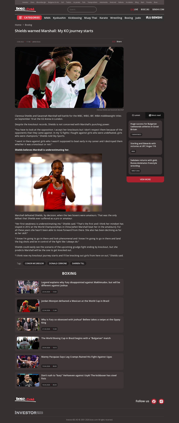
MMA (47, 17)
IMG (18, 2)
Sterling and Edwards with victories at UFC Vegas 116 (143, 145)
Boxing (129, 17)
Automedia (104, 2)
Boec (156, 2)
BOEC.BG (145, 9)
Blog (136, 2)
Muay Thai (90, 17)
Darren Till (78, 263)
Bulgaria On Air (53, 2)
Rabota (121, 2)
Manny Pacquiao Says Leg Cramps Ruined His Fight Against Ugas (76, 356)
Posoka (149, 2)
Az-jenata (76, 2)
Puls (83, 2)
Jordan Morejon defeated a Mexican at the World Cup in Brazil (75, 300)
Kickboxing (75, 17)
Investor (25, 2)
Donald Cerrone (58, 263)
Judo (138, 17)
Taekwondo (136, 134)
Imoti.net (113, 2)
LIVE (134, 9)
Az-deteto (129, 2)
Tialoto (68, 2)
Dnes (32, 2)
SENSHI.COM (158, 9)
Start (142, 2)
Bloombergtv (41, 2)
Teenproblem (92, 2)
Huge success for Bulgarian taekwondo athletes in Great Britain (145, 126)
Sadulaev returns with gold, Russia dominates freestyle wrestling (144, 163)
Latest (136, 115)
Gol (62, 2)
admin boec (36, 42)
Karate (104, 17)
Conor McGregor (34, 263)
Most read (155, 115)
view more (145, 179)
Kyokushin (59, 17)
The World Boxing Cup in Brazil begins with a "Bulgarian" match (76, 338)
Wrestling (116, 17)
